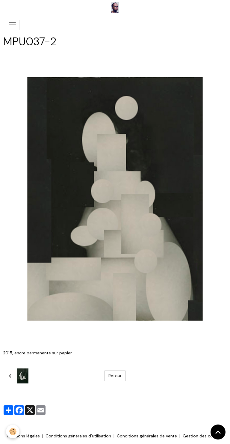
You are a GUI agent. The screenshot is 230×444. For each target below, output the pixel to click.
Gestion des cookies (203, 436)
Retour (115, 375)
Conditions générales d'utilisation (78, 436)
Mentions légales (23, 436)
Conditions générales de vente (147, 436)
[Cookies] (12, 431)
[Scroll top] (218, 432)
